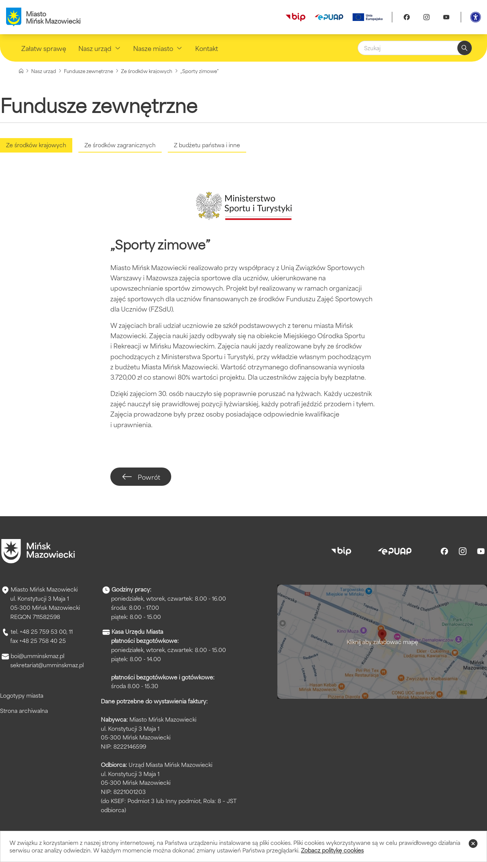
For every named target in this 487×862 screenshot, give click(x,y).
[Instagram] (426, 17)
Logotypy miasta (21, 695)
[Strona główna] (21, 70)
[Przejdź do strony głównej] (38, 551)
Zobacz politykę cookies (332, 850)
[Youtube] (446, 17)
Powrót (141, 477)
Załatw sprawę (43, 48)
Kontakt (206, 48)
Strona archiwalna (24, 710)
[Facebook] (406, 17)
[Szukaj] (415, 48)
